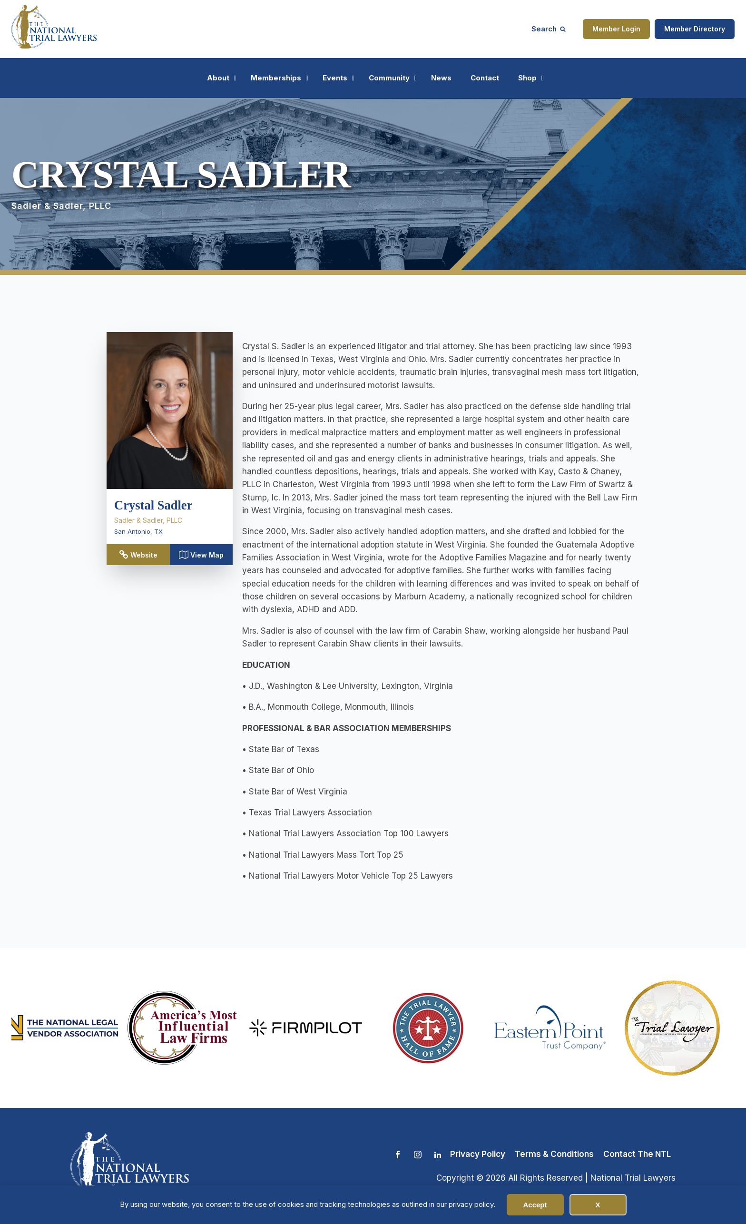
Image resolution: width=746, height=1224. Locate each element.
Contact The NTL (637, 1154)
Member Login (616, 29)
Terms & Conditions (554, 1154)
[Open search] (549, 28)
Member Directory (694, 29)
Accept (535, 1205)
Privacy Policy (477, 1154)
